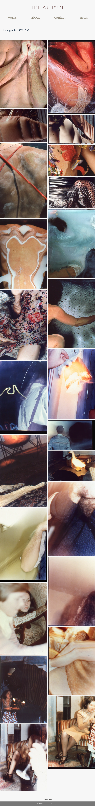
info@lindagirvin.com (55, 804)
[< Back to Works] (47, 799)
